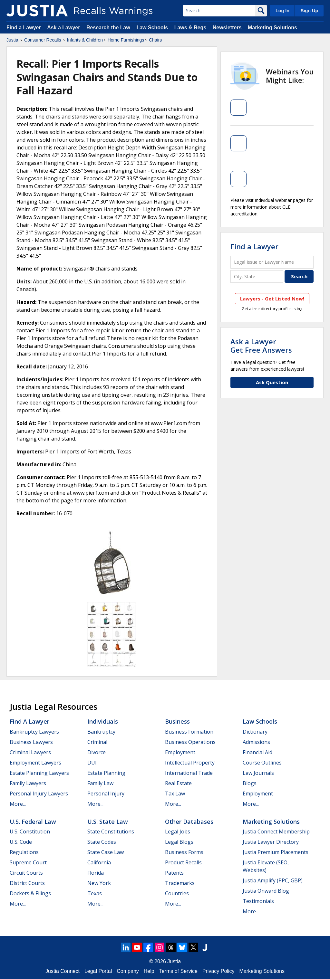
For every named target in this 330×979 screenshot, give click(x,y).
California (99, 862)
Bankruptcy (101, 731)
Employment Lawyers (35, 762)
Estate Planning (106, 772)
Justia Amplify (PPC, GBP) (273, 880)
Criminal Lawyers (30, 752)
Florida (95, 872)
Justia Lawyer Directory (271, 841)
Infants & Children (85, 40)
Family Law (100, 783)
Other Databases (189, 821)
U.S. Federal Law (33, 821)
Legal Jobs (177, 831)
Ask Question (272, 382)
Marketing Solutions (272, 27)
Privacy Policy (218, 971)
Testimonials (258, 901)
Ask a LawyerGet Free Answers (261, 346)
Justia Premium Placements (275, 852)
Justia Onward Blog (266, 890)
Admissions (256, 742)
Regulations (24, 852)
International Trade (189, 772)
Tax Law (175, 793)
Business (177, 721)
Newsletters (227, 27)
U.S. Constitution (30, 831)
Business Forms (184, 852)
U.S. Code (21, 841)
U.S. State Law (107, 821)
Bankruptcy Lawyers (34, 731)
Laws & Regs (190, 27)
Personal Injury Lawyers (39, 793)
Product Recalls (183, 862)
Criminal (97, 742)
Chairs (155, 40)
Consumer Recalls (42, 40)
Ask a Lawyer (64, 27)
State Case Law (105, 852)
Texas (94, 893)
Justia (12, 40)
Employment (180, 752)
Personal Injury (105, 793)
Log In (282, 10)
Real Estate (178, 783)
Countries (177, 893)
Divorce (96, 752)
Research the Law (108, 27)
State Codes (101, 841)
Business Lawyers (31, 742)
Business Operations (190, 742)
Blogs (250, 783)
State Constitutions (110, 831)
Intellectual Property (190, 762)
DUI (92, 762)
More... (18, 803)
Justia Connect (62, 971)
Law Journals (258, 772)
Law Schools (152, 27)
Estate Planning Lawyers (39, 772)
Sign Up (309, 10)
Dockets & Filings (30, 893)
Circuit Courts (26, 872)
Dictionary (255, 731)
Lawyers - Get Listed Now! (272, 298)
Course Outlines (262, 762)
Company (128, 971)
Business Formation (189, 731)
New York (99, 883)
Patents (174, 872)
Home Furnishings (126, 40)
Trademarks (180, 883)
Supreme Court (28, 862)
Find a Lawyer (23, 27)
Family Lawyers (28, 783)
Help (149, 971)
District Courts (27, 883)
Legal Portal (98, 971)
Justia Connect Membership (276, 831)
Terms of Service (178, 971)
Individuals (102, 721)
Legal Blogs (179, 841)
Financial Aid (257, 752)
